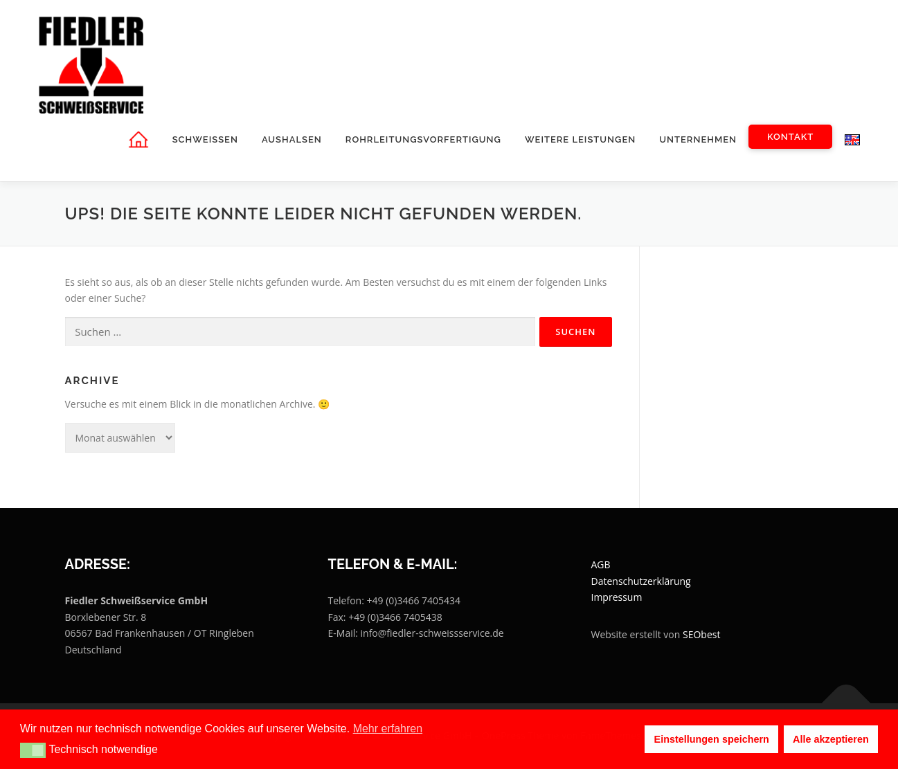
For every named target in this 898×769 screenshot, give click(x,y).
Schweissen (204, 139)
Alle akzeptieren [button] (831, 739)
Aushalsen (292, 139)
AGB (601, 565)
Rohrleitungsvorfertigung (423, 139)
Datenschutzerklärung (641, 581)
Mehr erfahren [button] (388, 728)
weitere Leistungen (580, 139)
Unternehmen (698, 139)
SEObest (701, 635)
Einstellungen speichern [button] (711, 739)
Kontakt (790, 137)
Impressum (617, 597)
